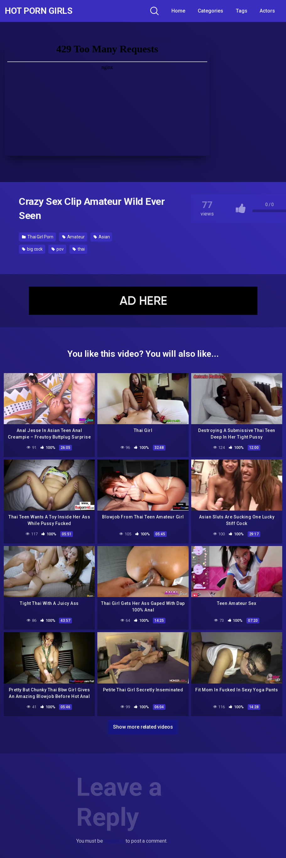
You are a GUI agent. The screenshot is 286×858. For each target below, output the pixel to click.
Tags (241, 11)
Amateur (73, 236)
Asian (102, 236)
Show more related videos (143, 727)
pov (57, 249)
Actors (267, 11)
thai (79, 249)
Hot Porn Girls (38, 11)
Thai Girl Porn (37, 236)
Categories (210, 11)
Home (178, 11)
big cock (32, 249)
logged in (114, 841)
